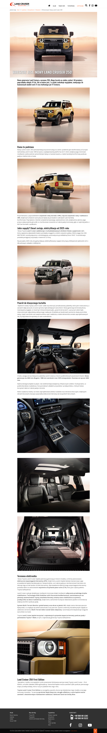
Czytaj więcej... (74, 730)
